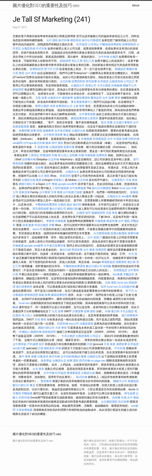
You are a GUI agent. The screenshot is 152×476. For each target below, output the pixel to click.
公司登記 (93, 44)
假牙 (88, 212)
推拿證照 (65, 175)
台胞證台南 (78, 130)
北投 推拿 (111, 212)
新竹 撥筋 (57, 143)
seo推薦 (118, 274)
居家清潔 (24, 192)
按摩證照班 (78, 81)
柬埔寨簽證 (108, 262)
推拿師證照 (49, 331)
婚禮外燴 (35, 331)
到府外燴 (133, 138)
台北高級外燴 (126, 286)
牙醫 (51, 225)
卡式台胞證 (104, 85)
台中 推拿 (31, 73)
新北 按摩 (107, 122)
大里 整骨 (18, 73)
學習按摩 (77, 249)
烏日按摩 (123, 401)
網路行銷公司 (27, 184)
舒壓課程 (45, 155)
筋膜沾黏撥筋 (119, 233)
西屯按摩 (91, 81)
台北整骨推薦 (101, 233)
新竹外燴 (54, 356)
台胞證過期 (56, 147)
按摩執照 (101, 155)
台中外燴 (103, 56)
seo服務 (126, 196)
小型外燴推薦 (60, 188)
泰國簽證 (120, 69)
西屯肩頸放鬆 (41, 208)
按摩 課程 (90, 311)
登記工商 (77, 60)
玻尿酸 (107, 266)
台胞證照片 (118, 180)
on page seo (98, 360)
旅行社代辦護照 (91, 40)
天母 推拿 (131, 180)
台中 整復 (51, 184)
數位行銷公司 (58, 208)
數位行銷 (65, 249)
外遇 (123, 397)
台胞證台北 (72, 171)
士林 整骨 (79, 106)
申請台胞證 (41, 225)
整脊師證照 (31, 295)
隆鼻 (48, 143)
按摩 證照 (36, 130)
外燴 (54, 155)
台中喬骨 (44, 192)
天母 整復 (56, 192)
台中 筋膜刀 (94, 237)
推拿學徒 (46, 360)
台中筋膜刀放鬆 (72, 192)
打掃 (56, 69)
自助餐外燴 (29, 159)
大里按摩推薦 (24, 409)
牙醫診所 (128, 274)
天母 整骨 (40, 319)
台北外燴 (65, 81)
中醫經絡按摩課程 (111, 44)
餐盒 (66, 134)
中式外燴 (41, 48)
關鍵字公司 (130, 85)
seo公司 (37, 229)
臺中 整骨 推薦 (28, 356)
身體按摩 (121, 344)
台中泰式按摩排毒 (55, 245)
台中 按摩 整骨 (111, 97)
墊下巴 (48, 69)
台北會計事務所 (122, 122)
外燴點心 (24, 331)
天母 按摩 (41, 97)
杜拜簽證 (81, 44)
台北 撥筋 (44, 175)
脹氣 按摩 (44, 295)
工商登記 (33, 155)
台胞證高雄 (28, 48)
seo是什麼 (19, 348)
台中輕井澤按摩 (53, 134)
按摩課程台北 (64, 106)
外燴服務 (116, 85)
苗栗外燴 (42, 147)
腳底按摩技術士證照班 (84, 118)
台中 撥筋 (52, 40)
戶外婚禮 (32, 344)
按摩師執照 (129, 44)
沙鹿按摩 (77, 311)
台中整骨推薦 (87, 114)
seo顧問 (18, 143)
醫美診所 (96, 97)
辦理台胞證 (42, 106)
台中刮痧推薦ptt (70, 356)
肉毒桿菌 (24, 130)
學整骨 (50, 221)
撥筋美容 (75, 40)
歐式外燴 (64, 40)
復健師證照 (98, 212)
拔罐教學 (48, 130)
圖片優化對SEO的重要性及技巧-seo (46, 5)
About (135, 5)
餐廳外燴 (131, 69)
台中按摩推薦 (77, 188)
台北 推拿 (38, 368)
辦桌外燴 (111, 221)
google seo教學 (67, 184)
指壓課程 (121, 262)
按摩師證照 (36, 69)
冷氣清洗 (42, 356)
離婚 (15, 307)
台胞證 (114, 56)
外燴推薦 (86, 138)
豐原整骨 (46, 381)
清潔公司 (90, 85)
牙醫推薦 (27, 393)
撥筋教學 (67, 97)
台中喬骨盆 (19, 344)
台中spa (28, 143)
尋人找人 (63, 155)
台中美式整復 (62, 130)
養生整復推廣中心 (82, 102)
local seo (124, 188)
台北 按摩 (57, 311)
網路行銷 (72, 208)
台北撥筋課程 (109, 401)
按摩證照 (101, 249)
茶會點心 (58, 180)
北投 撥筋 (111, 282)
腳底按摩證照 (59, 295)
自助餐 (73, 155)
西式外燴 (84, 360)
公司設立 (129, 81)
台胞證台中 (78, 85)
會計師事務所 (24, 286)
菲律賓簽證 (99, 138)
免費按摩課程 (82, 97)
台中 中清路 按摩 (117, 138)
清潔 (52, 106)
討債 (15, 274)
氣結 (69, 204)
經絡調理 (65, 60)
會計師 (77, 204)
